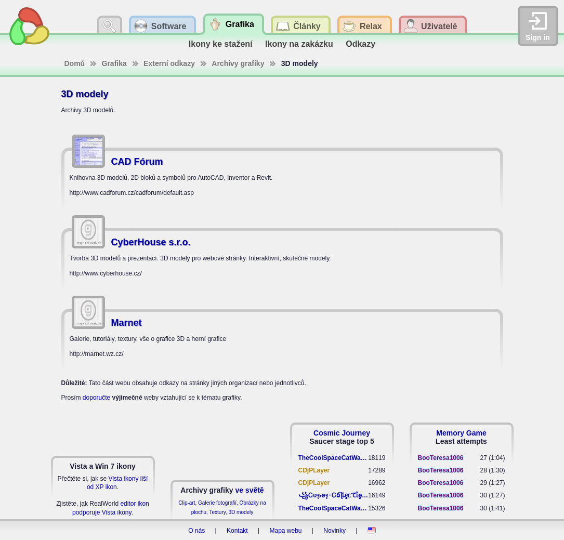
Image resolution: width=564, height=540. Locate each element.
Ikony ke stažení (221, 43)
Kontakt (237, 530)
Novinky (334, 530)
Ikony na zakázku (299, 43)
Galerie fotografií (217, 503)
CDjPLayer (314, 470)
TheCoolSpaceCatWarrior (333, 458)
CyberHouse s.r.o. (151, 242)
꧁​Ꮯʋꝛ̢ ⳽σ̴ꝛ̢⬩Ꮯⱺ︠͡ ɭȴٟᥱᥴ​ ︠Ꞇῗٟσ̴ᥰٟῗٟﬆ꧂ (333, 495)
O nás (196, 530)
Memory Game (461, 433)
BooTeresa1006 (441, 458)
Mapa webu (285, 530)
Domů (74, 63)
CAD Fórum (137, 161)
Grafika (114, 63)
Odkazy (360, 43)
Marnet (126, 323)
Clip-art (186, 503)
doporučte (96, 397)
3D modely (241, 512)
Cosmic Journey (341, 433)
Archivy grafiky (238, 63)
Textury (217, 512)
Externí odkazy (169, 63)
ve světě (249, 490)
